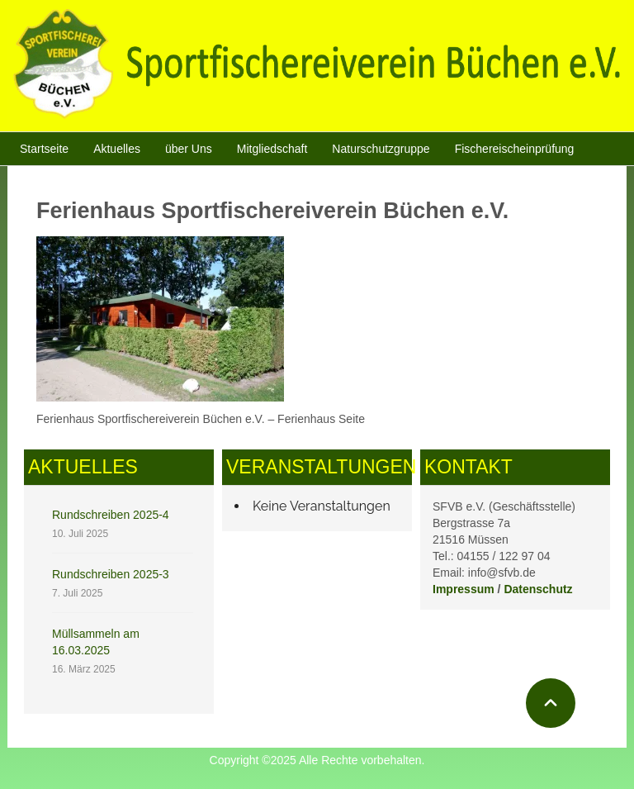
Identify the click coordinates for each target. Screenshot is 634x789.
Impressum (463, 589)
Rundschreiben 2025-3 (110, 574)
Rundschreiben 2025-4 (110, 514)
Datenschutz (538, 589)
